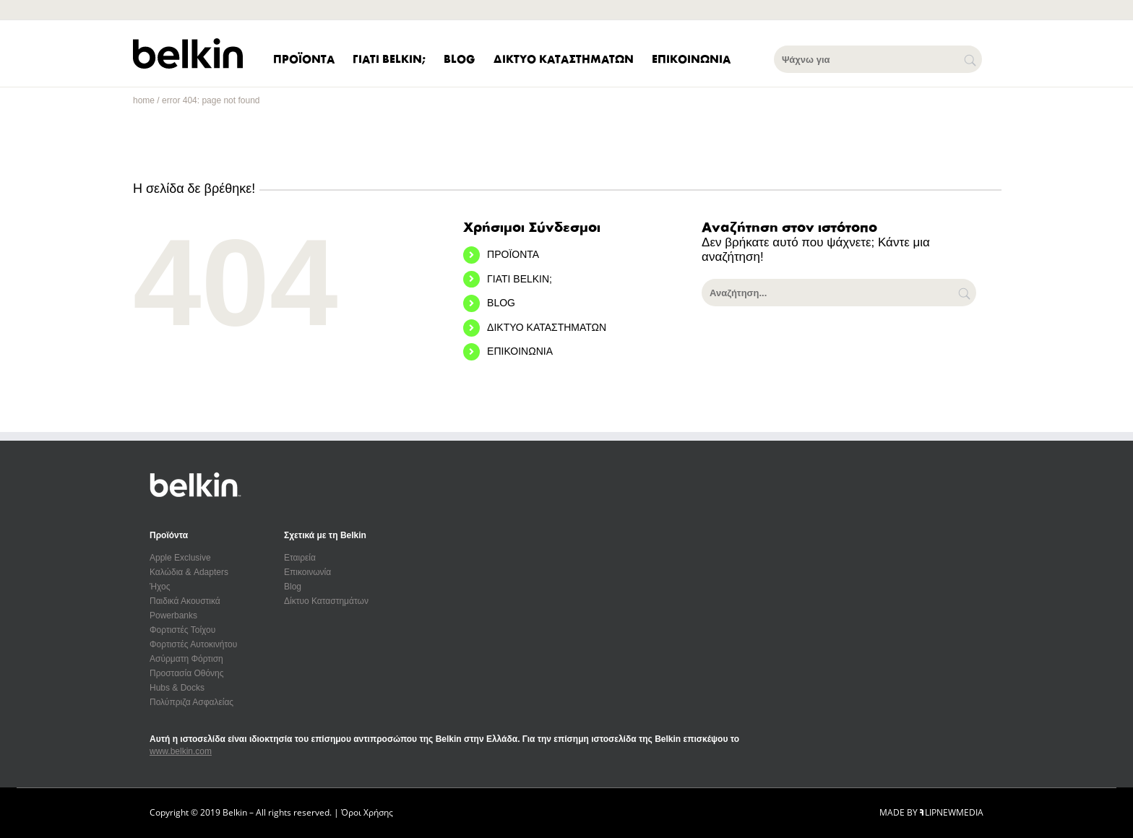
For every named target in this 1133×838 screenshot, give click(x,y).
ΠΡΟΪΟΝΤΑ (513, 254)
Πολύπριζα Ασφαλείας (191, 702)
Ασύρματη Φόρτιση (186, 659)
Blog (292, 587)
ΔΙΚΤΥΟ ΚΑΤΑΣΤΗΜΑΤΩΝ (546, 327)
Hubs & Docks (177, 688)
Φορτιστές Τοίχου (182, 630)
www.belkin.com (181, 751)
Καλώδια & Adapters (189, 572)
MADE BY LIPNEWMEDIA (931, 812)
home (144, 100)
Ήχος (160, 587)
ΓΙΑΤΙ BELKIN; (519, 279)
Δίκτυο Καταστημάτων (326, 601)
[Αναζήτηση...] (839, 292)
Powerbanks (173, 615)
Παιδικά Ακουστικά (185, 601)
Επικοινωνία (307, 572)
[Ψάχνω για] (878, 59)
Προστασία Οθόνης (187, 673)
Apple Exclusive (180, 558)
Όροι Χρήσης (367, 812)
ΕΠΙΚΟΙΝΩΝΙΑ (520, 351)
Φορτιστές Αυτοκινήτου (193, 644)
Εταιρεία (300, 558)
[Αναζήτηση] (965, 292)
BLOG (501, 302)
